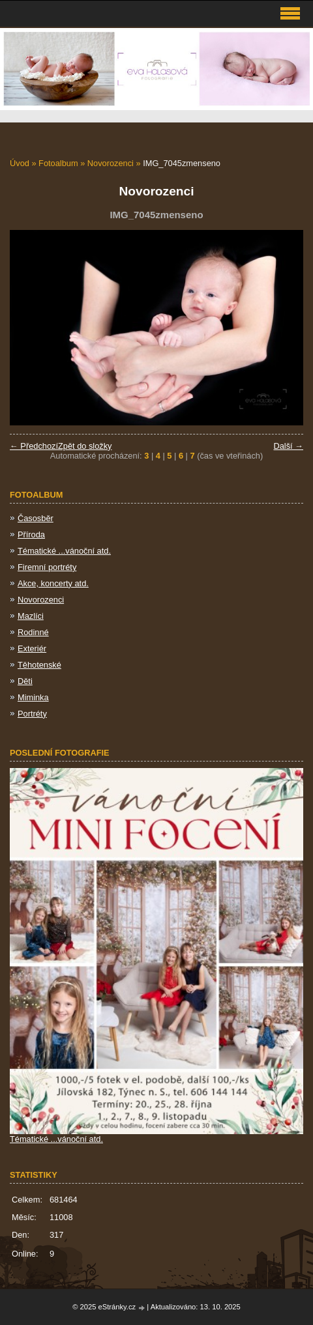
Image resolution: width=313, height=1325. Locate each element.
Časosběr (35, 518)
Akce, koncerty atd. (53, 583)
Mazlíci (31, 616)
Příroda (31, 534)
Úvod (19, 163)
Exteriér (32, 648)
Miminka (33, 697)
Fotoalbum (58, 163)
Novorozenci (110, 163)
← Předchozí (34, 446)
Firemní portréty (47, 567)
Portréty (32, 714)
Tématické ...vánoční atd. (64, 551)
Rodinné (33, 632)
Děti (25, 681)
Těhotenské (39, 665)
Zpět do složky (85, 446)
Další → (288, 446)
